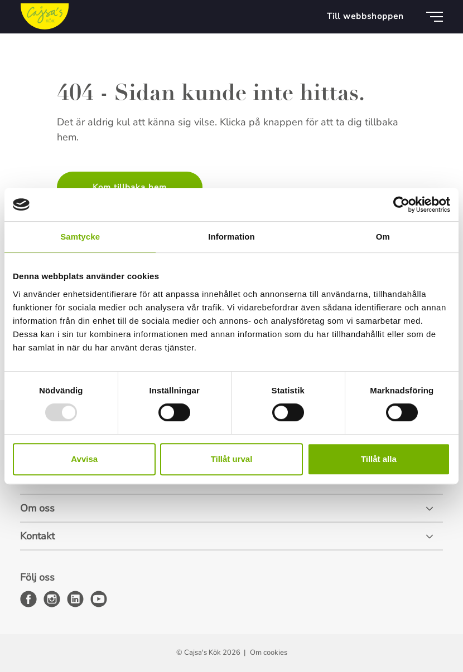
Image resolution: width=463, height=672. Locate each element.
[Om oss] (231, 509)
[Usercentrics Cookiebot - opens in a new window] (401, 204)
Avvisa (84, 459)
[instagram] (52, 599)
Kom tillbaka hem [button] (130, 187)
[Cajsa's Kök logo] (44, 16)
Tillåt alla (379, 459)
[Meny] (434, 16)
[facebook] (28, 599)
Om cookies (268, 652)
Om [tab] (383, 236)
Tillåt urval (232, 459)
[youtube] (98, 599)
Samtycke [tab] (80, 236)
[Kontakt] (231, 537)
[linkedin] (75, 599)
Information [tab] (231, 236)
